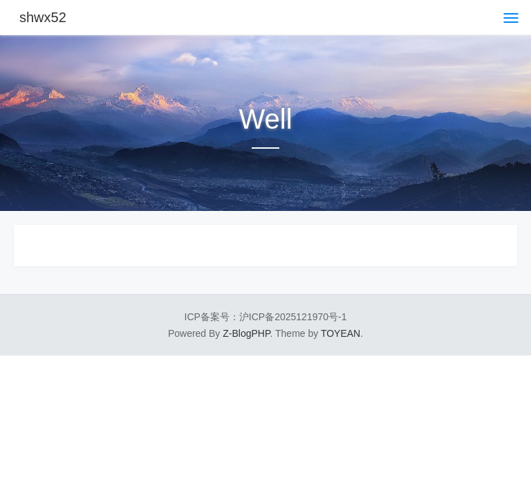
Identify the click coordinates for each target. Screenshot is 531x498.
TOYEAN (340, 333)
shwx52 (42, 17)
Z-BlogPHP (246, 333)
